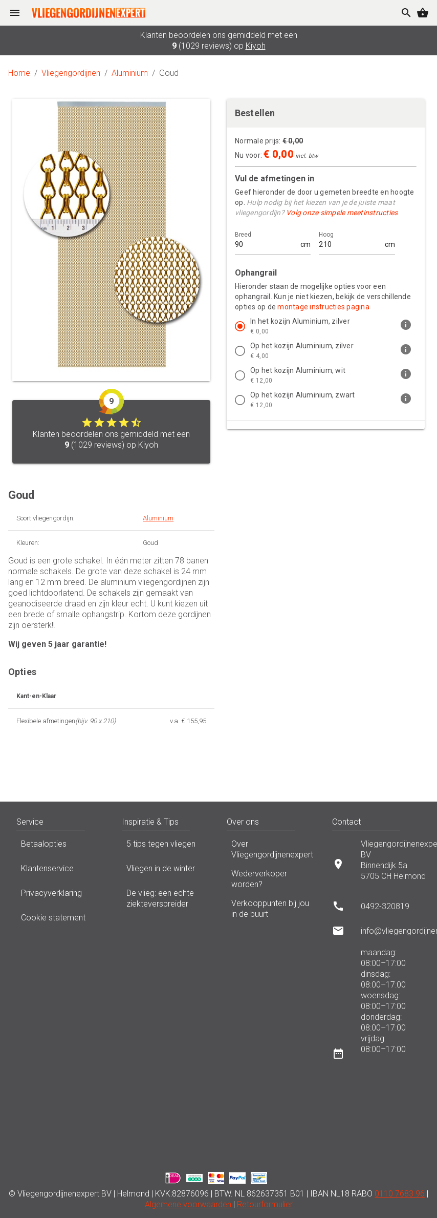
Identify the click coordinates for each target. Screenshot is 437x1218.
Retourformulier (265, 1204)
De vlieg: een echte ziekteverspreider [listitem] (166, 898)
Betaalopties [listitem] (61, 846)
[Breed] (266, 240)
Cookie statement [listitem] (61, 920)
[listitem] (326, 326)
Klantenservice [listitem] (61, 871)
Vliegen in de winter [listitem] (166, 871)
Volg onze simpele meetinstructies (342, 212)
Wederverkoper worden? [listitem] (271, 879)
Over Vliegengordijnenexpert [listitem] (271, 849)
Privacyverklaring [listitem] (61, 896)
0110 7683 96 (400, 1194)
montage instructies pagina (323, 307)
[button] (95, 822)
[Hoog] (350, 240)
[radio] (240, 326)
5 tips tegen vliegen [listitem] (166, 846)
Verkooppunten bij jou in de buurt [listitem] (271, 908)
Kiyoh (256, 46)
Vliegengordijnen (70, 73)
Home (19, 73)
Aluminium (130, 73)
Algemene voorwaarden (188, 1204)
